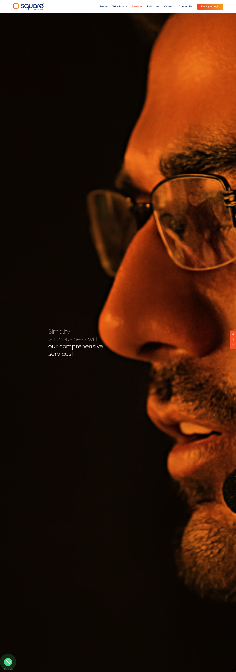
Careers (169, 6)
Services (137, 6)
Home (104, 6)
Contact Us (185, 6)
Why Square (119, 6)
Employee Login (210, 6)
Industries (153, 6)
